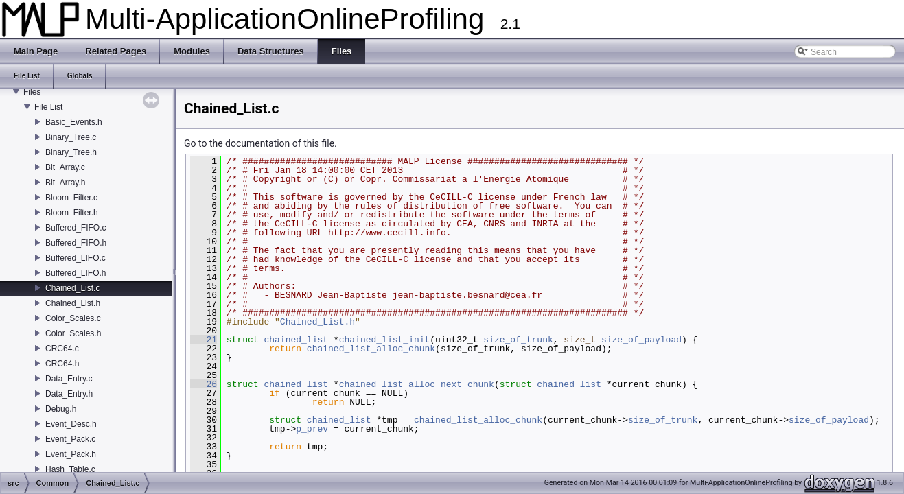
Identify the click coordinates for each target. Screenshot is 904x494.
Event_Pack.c (70, 439)
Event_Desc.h (71, 424)
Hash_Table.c (70, 469)
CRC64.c (62, 348)
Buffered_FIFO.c (75, 228)
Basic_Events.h (73, 122)
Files (31, 92)
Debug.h (60, 409)
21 (203, 339)
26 (203, 384)
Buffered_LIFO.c (75, 258)
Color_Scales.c (73, 318)
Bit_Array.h (65, 182)
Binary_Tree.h (71, 152)
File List (48, 107)
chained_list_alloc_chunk (371, 348)
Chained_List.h (72, 303)
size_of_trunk (518, 339)
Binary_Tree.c (70, 137)
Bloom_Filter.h (71, 212)
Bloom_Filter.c (71, 197)
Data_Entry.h (69, 394)
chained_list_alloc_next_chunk (416, 384)
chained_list (296, 339)
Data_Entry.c (68, 379)
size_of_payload (641, 339)
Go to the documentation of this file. (260, 143)
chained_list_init (384, 339)
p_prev (312, 429)
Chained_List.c (72, 288)
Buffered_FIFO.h (75, 243)
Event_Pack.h (70, 454)
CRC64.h (62, 363)
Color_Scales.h (73, 333)
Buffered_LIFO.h (75, 273)
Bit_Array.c (65, 167)
